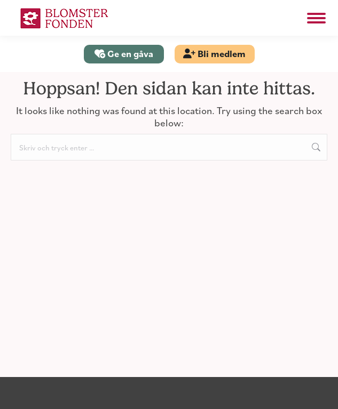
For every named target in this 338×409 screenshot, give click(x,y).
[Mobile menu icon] (316, 18)
